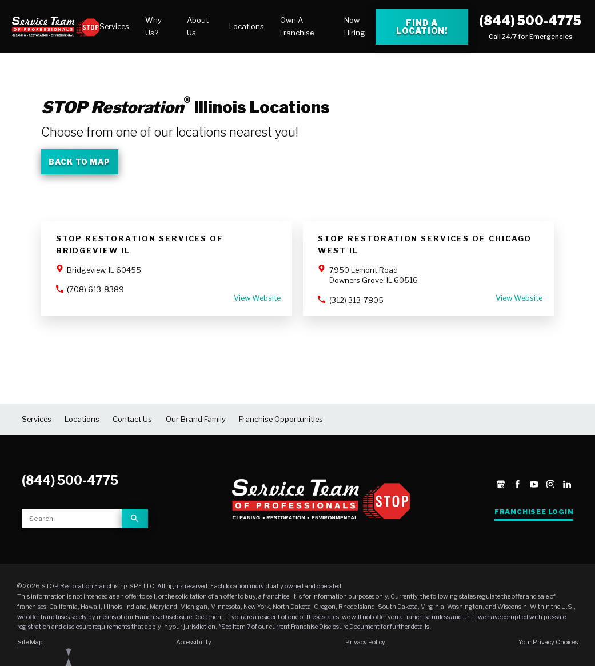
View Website (257, 297)
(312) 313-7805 (356, 300)
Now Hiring (354, 26)
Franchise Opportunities (281, 419)
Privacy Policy (365, 642)
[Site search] (72, 518)
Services (114, 26)
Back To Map (79, 161)
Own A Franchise (297, 26)
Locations (246, 26)
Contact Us (132, 419)
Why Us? (153, 26)
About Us (198, 26)
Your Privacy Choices (548, 642)
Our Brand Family (196, 419)
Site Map (30, 642)
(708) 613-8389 (95, 289)
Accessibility (193, 642)
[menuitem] (114, 27)
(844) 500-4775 (530, 20)
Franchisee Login (534, 512)
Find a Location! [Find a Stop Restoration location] (422, 26)
